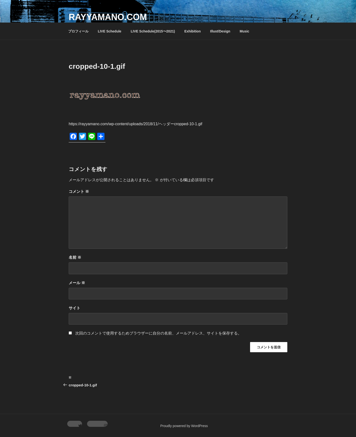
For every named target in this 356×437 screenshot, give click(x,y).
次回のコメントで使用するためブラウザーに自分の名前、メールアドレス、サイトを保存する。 (158, 333)
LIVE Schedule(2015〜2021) (153, 31)
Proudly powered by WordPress (184, 426)
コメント (79, 191)
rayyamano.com (108, 17)
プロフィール (78, 31)
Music (244, 31)
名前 (75, 257)
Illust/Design (220, 31)
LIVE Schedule (109, 31)
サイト (74, 308)
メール (77, 283)
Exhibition (192, 31)
